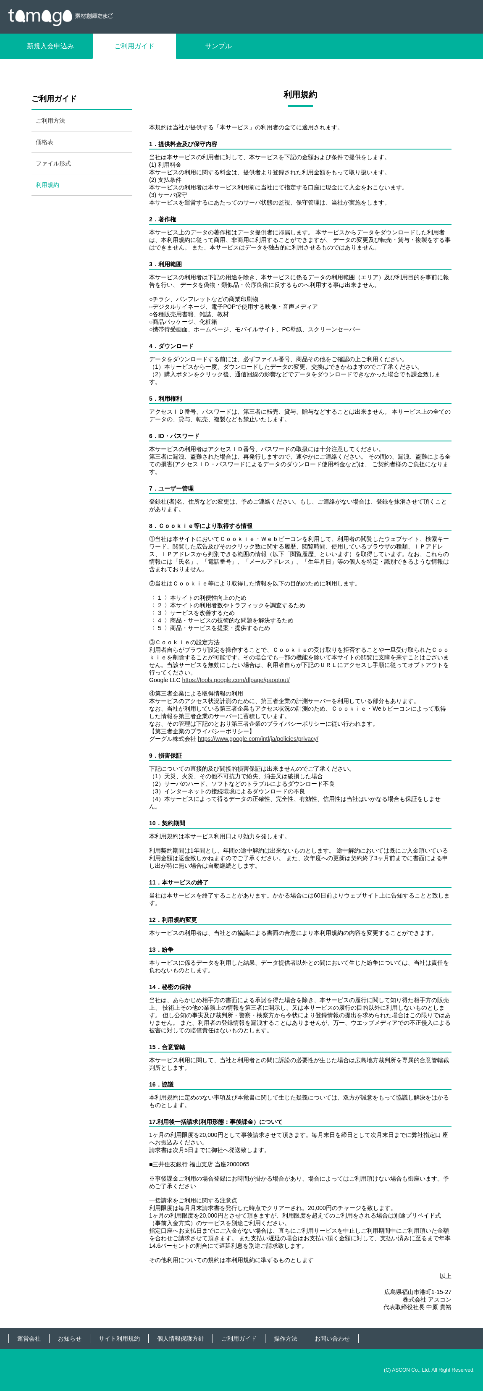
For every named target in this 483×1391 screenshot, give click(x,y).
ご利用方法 (50, 120)
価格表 (44, 142)
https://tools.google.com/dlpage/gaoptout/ (236, 680)
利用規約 (47, 184)
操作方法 (285, 1338)
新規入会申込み (50, 46)
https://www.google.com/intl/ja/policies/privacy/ (258, 738)
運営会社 (29, 1338)
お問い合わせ (332, 1338)
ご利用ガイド (134, 46)
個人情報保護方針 (180, 1338)
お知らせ (69, 1338)
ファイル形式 (53, 163)
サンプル (218, 46)
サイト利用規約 (119, 1338)
